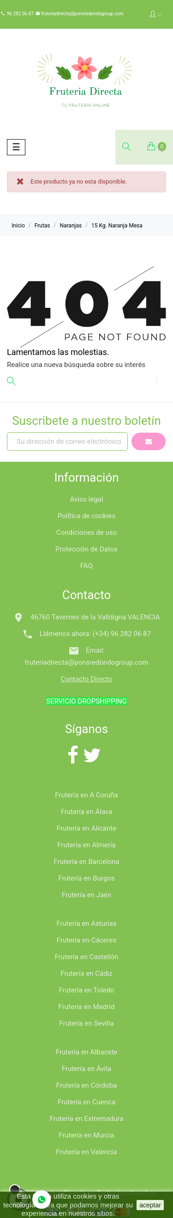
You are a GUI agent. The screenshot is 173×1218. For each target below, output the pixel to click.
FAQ (86, 566)
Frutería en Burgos (86, 878)
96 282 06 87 (20, 13)
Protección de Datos (86, 549)
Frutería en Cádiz (86, 973)
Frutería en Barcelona (86, 861)
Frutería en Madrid (87, 1007)
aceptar (150, 1205)
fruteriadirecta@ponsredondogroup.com (82, 13)
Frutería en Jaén (87, 895)
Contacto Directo (86, 679)
